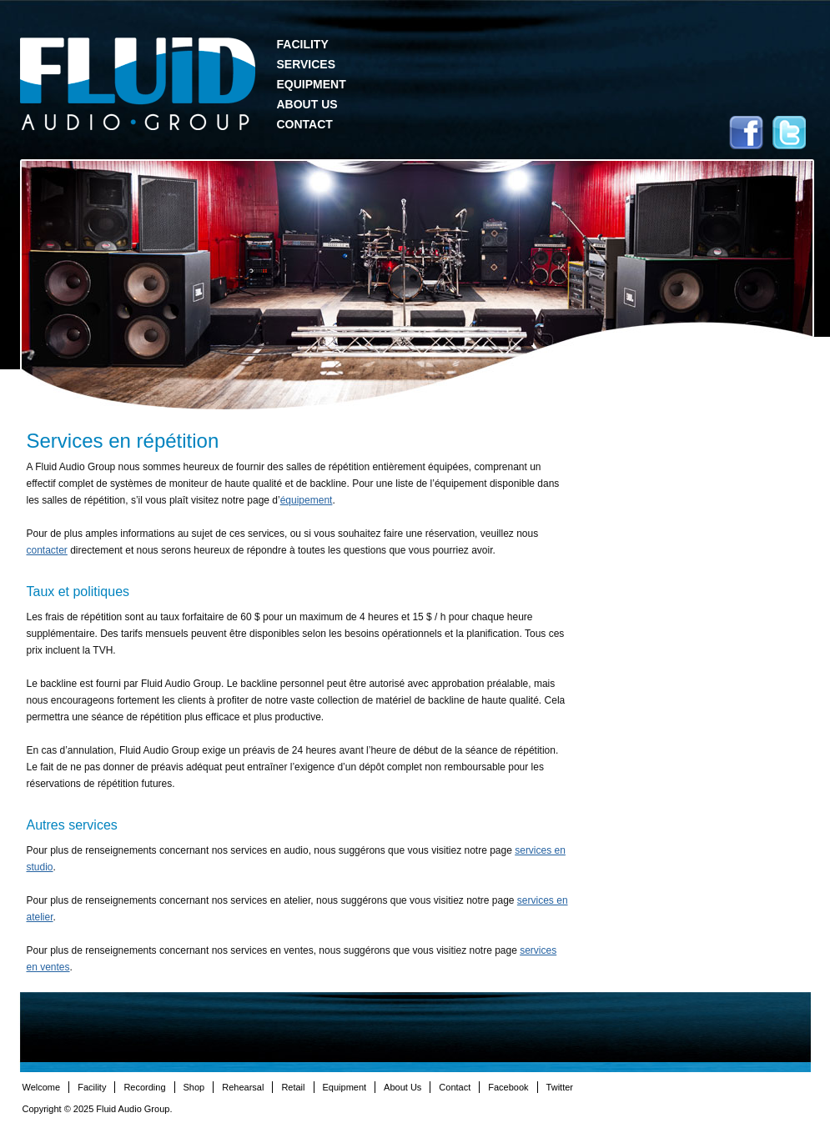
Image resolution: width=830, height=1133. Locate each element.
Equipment (311, 84)
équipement (306, 500)
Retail (292, 1087)
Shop (194, 1087)
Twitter (789, 132)
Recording (144, 1087)
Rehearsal (243, 1087)
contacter (47, 550)
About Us (307, 104)
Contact (305, 124)
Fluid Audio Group (137, 84)
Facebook (745, 132)
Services (306, 64)
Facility (303, 44)
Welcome (42, 1087)
